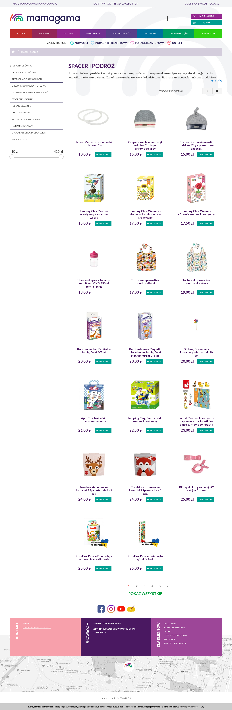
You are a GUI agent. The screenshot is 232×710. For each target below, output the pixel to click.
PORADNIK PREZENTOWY (111, 42)
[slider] (11, 156)
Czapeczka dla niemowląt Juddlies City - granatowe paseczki (196, 145)
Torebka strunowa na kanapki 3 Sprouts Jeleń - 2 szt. (94, 490)
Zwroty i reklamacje (175, 643)
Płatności (169, 639)
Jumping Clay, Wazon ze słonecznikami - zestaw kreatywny (145, 214)
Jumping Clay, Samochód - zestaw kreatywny (145, 419)
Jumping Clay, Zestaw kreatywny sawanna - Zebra (94, 214)
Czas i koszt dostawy (175, 635)
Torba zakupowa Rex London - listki (145, 281)
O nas (167, 631)
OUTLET (177, 42)
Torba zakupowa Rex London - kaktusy (196, 281)
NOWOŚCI (81, 42)
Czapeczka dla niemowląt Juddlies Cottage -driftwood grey (145, 145)
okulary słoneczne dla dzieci (29, 132)
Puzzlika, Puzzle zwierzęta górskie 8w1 (145, 557)
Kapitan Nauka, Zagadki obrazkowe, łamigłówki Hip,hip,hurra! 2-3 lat (145, 352)
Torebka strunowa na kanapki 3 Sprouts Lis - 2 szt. (145, 490)
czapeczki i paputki (22, 99)
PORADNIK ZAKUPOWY (150, 42)
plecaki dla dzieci (22, 106)
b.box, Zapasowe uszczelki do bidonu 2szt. (94, 143)
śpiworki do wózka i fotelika (28, 85)
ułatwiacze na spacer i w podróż (30, 92)
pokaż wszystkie (145, 593)
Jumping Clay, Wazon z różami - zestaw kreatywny (196, 212)
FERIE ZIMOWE (19, 139)
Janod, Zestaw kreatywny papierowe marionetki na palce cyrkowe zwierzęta (196, 421)
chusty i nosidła (21, 112)
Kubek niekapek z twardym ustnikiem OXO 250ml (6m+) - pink (94, 283)
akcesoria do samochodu (27, 79)
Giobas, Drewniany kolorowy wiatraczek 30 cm (196, 352)
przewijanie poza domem (26, 119)
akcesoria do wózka (24, 72)
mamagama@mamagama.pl (37, 627)
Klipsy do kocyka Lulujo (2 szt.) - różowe (196, 488)
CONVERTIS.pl (125, 698)
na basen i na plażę (22, 126)
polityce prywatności (188, 706)
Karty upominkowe (174, 627)
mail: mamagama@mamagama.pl (35, 3)
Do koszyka (103, 154)
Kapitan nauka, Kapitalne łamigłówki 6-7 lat (94, 350)
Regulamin (170, 623)
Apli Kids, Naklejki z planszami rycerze (94, 419)
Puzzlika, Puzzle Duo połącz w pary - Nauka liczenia (94, 557)
